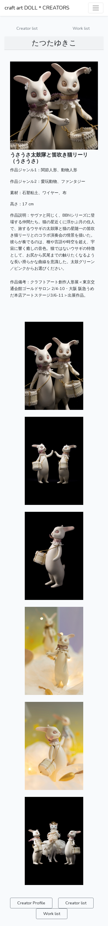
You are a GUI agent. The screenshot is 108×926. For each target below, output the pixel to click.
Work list (81, 28)
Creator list (26, 28)
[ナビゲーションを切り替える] (95, 8)
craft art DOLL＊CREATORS (37, 7)
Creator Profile (31, 903)
